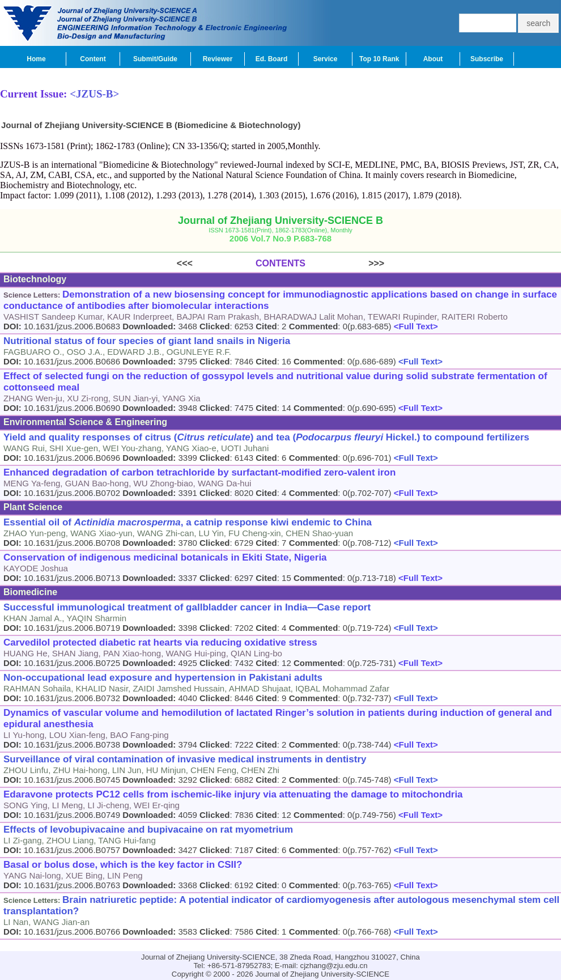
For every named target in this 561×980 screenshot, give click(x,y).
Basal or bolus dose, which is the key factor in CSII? (122, 864)
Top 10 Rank (379, 59)
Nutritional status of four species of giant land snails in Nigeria (146, 341)
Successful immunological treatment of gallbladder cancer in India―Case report (187, 607)
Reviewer (218, 59)
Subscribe (486, 59)
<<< (216, 263)
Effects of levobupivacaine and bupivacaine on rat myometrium (148, 829)
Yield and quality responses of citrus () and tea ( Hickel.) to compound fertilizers (266, 437)
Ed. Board (272, 59)
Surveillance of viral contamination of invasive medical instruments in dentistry (185, 759)
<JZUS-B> (94, 94)
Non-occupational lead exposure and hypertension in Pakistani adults (162, 677)
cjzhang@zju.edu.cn (334, 965)
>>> (344, 263)
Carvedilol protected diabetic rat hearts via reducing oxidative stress (160, 642)
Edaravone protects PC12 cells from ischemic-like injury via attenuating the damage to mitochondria (233, 794)
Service (325, 59)
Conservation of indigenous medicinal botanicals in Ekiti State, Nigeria (165, 557)
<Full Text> (415, 326)
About (433, 59)
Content (92, 59)
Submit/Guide (155, 59)
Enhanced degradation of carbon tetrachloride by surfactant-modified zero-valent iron (199, 472)
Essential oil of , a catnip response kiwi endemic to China (187, 522)
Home (36, 59)
